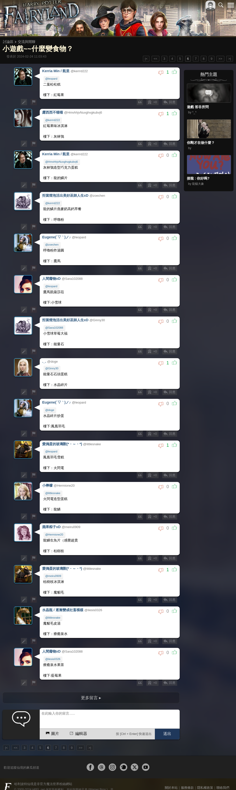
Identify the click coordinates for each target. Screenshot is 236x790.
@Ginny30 (52, 364)
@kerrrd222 (52, 119)
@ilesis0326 (53, 650)
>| (229, 59)
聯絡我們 (222, 778)
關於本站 (171, 778)
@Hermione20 (54, 527)
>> (220, 59)
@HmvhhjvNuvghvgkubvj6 (61, 160)
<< (155, 59)
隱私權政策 (205, 778)
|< (146, 59)
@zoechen (52, 242)
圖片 (52, 723)
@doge (49, 405)
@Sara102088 (54, 323)
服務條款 (187, 778)
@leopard (51, 78)
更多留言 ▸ (91, 688)
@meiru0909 (53, 568)
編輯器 (77, 723)
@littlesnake (53, 486)
